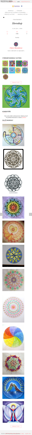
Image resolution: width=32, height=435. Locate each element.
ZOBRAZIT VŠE (16, 82)
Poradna (19, 10)
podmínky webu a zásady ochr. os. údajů (14, 433)
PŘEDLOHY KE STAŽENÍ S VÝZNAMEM (15, 12)
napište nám (28, 433)
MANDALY (11, 10)
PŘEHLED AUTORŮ (10, 14)
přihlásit (24, 117)
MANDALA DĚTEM (22, 14)
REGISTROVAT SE (25, 1)
